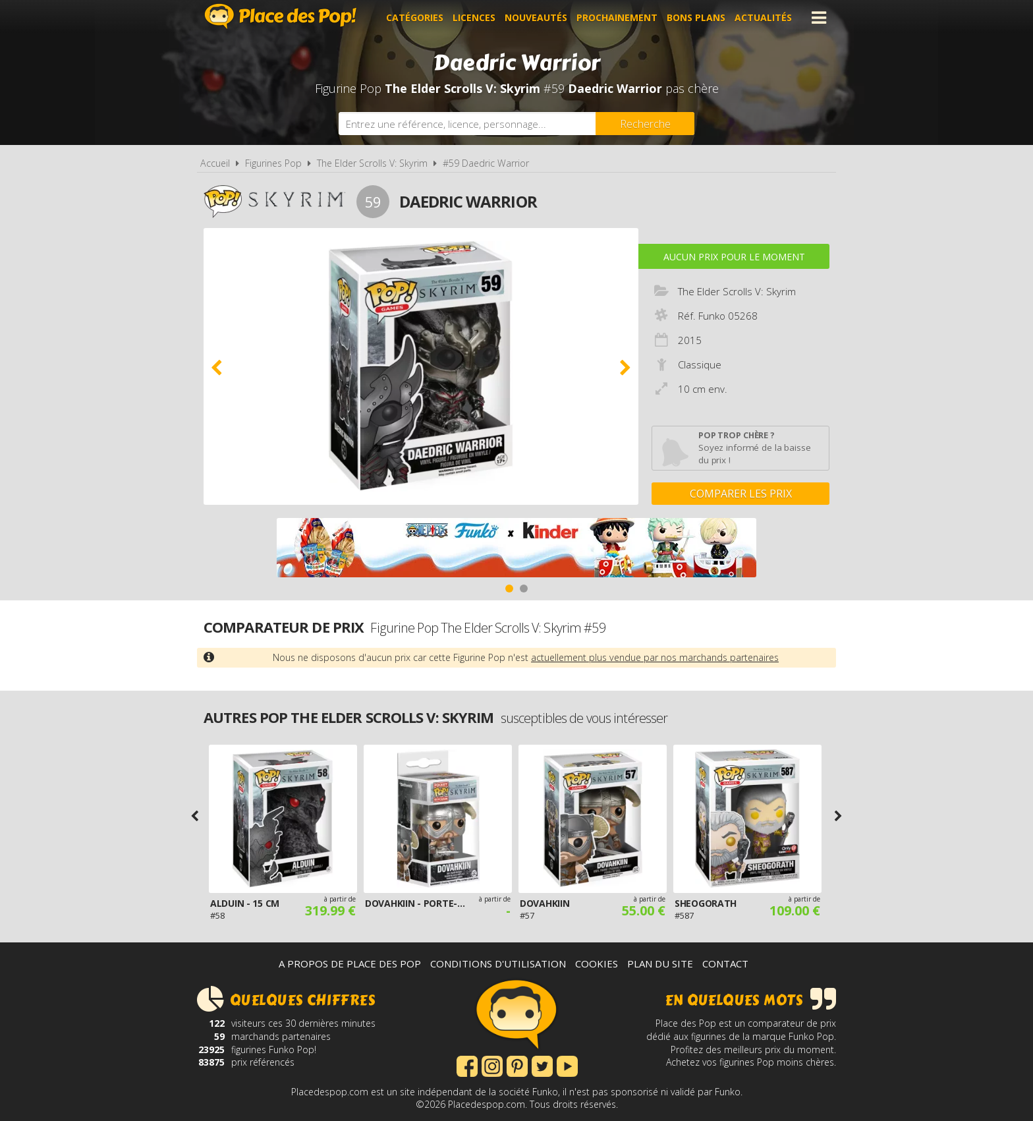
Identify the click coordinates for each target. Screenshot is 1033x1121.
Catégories (414, 17)
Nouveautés (536, 17)
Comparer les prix (741, 493)
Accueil (215, 163)
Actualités (763, 17)
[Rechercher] (645, 123)
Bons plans (696, 17)
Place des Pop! (281, 16)
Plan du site (660, 963)
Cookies (596, 963)
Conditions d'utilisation (498, 963)
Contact (725, 963)
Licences (474, 17)
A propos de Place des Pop (350, 963)
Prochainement (616, 17)
